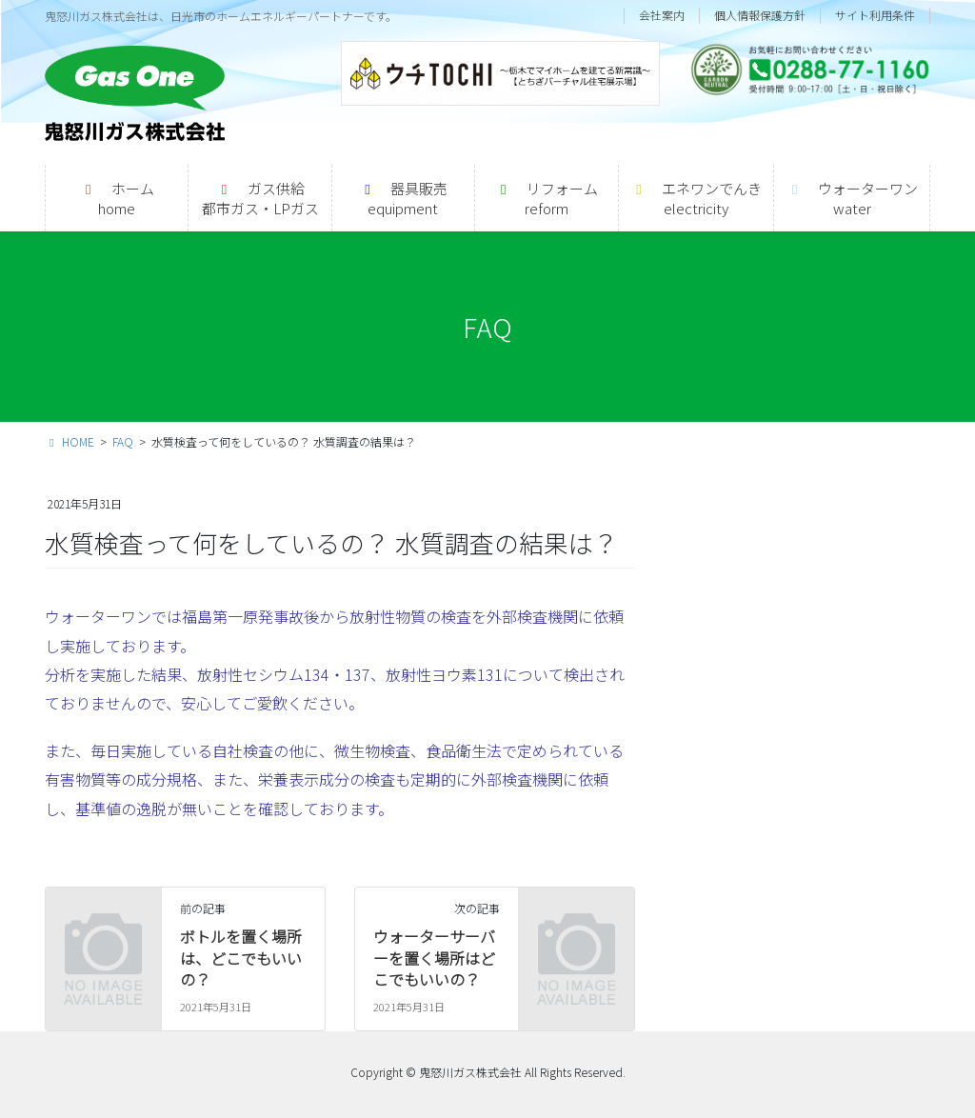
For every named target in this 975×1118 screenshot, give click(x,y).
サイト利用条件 (875, 15)
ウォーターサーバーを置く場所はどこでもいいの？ (434, 957)
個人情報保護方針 (760, 15)
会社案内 (662, 15)
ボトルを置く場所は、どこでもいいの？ (241, 957)
